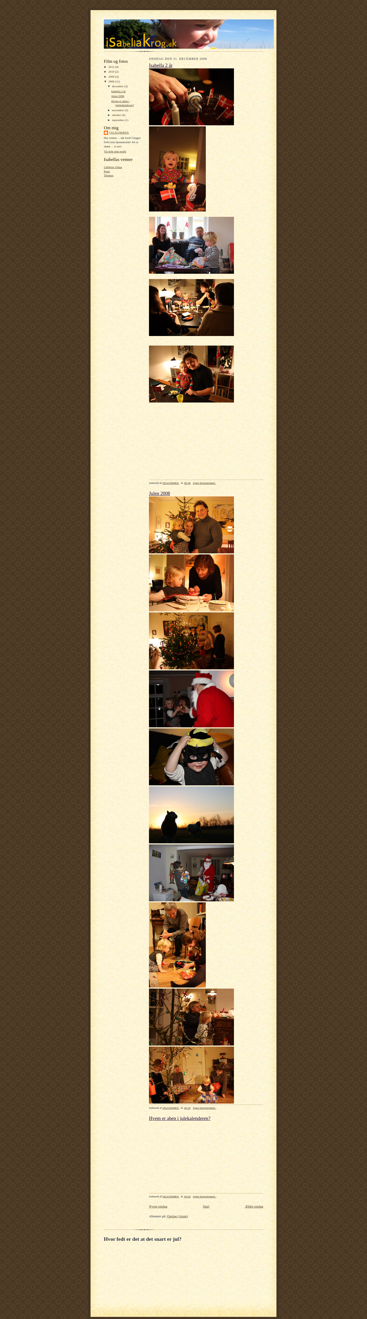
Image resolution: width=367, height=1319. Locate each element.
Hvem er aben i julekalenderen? (179, 1118)
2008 (111, 81)
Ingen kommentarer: (204, 483)
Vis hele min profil (115, 151)
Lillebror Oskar (113, 167)
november (118, 110)
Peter (107, 171)
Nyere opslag (158, 1206)
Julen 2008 (117, 96)
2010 (111, 71)
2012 (111, 66)
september (118, 120)
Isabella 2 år (118, 91)
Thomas (108, 175)
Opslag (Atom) (177, 1216)
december (118, 86)
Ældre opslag (254, 1206)
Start (206, 1206)
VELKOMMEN (119, 132)
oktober (117, 115)
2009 (111, 76)
